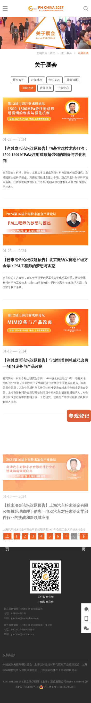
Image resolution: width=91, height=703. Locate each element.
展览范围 (72, 80)
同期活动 (83, 53)
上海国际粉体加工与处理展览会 (58, 670)
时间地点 (36, 80)
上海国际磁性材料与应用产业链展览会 (57, 664)
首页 (52, 53)
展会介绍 (19, 80)
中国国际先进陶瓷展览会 (17, 664)
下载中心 (63, 88)
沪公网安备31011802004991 (57, 686)
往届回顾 (45, 88)
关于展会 (66, 53)
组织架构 (54, 80)
